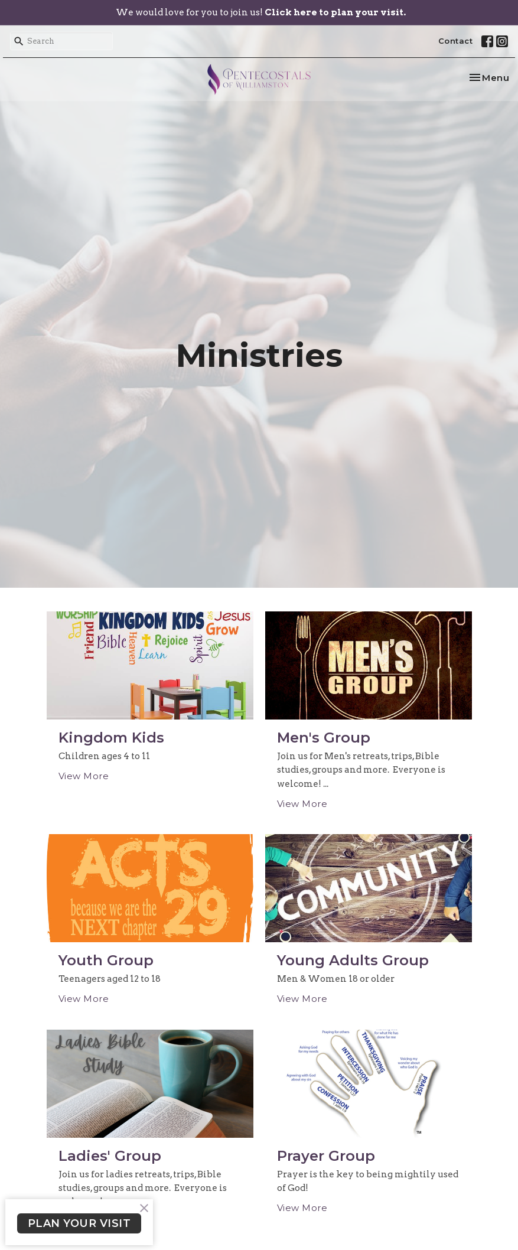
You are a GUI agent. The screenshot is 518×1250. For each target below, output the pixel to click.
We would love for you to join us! (261, 12)
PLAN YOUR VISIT (79, 1223)
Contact (455, 40)
